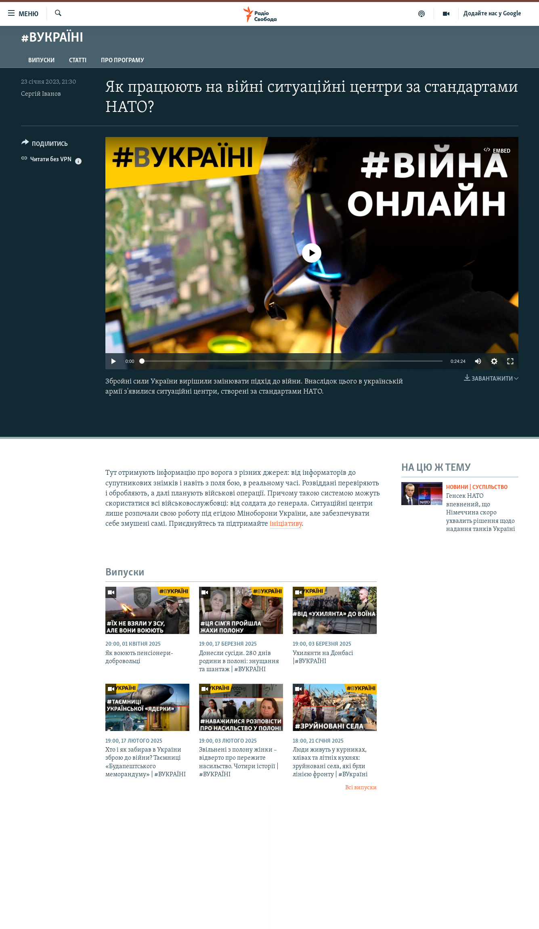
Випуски (41, 60)
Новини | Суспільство (477, 488)
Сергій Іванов (41, 94)
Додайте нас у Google (492, 14)
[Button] (44, 145)
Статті (77, 60)
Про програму (122, 60)
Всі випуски (361, 788)
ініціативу (286, 524)
